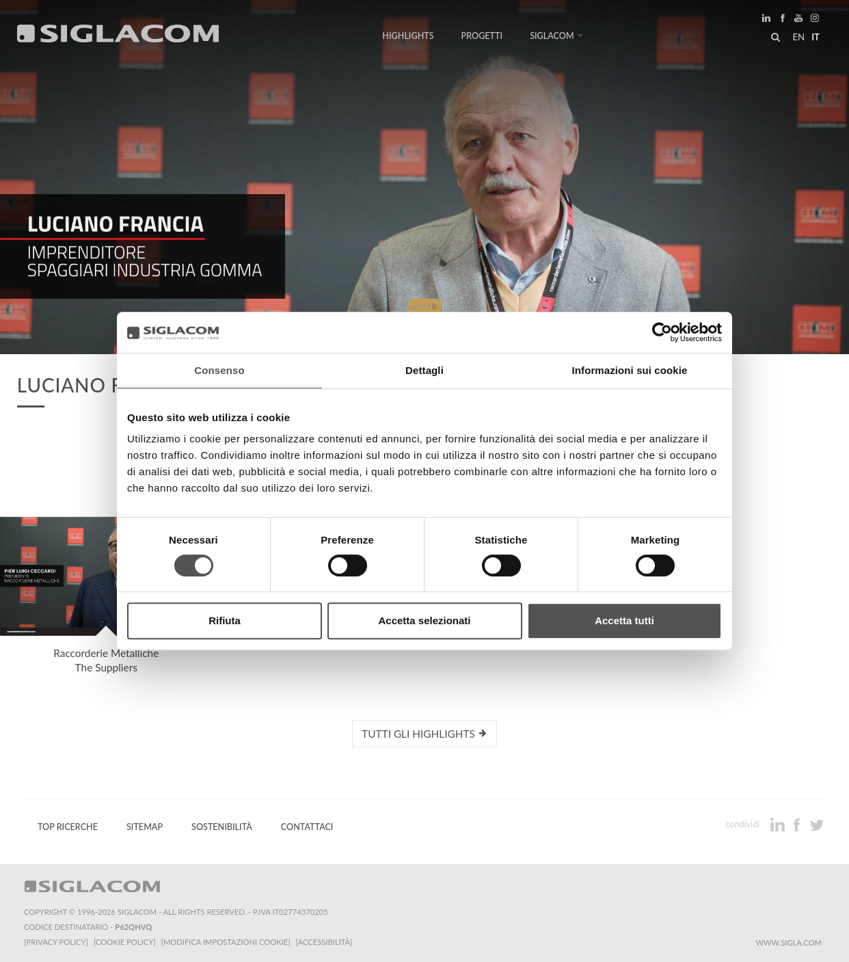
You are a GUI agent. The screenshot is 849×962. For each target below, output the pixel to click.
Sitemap (144, 827)
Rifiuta (224, 620)
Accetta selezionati (424, 620)
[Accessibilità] (324, 941)
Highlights (407, 36)
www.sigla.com (788, 942)
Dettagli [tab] (424, 370)
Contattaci (307, 827)
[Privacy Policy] (56, 941)
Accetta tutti (624, 620)
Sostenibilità (221, 827)
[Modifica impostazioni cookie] (226, 941)
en (798, 36)
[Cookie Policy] (125, 941)
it (815, 36)
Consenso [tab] (219, 370)
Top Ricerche (68, 827)
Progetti (482, 36)
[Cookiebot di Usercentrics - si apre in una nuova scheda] (662, 332)
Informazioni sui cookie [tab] (630, 370)
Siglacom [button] (556, 36)
